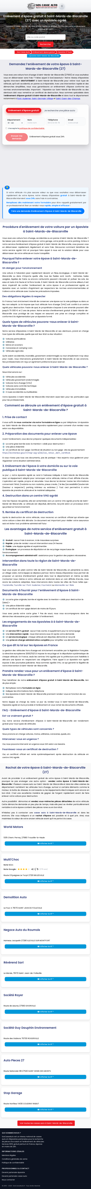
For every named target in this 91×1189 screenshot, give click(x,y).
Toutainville (7, 585)
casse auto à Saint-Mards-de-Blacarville (55, 812)
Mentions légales (9, 1155)
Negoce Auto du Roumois (22, 930)
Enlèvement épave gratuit (44, 52)
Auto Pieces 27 (14, 1060)
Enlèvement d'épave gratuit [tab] (23, 110)
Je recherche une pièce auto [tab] (59, 110)
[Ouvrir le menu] (61, 6)
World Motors (13, 827)
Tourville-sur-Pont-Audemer (27, 585)
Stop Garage (13, 1093)
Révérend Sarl (14, 962)
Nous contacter (8, 1180)
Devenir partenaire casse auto (14, 1176)
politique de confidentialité (32, 128)
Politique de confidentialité (13, 1162)
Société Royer (13, 995)
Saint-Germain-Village (42, 98)
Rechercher (45, 44)
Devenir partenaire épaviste (13, 1172)
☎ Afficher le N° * (45, 843)
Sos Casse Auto (23, 52)
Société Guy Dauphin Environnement (30, 1028)
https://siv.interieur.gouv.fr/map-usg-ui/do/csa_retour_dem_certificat (36, 452)
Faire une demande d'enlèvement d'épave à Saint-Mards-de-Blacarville (46, 211)
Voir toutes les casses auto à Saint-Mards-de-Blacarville (46, 1123)
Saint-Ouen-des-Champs (68, 98)
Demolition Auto (15, 897)
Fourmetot (46, 585)
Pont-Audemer (24, 98)
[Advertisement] (46, 164)
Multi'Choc (11, 859)
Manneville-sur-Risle (64, 585)
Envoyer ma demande (16, 137)
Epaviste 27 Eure (65, 52)
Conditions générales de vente (14, 1159)
